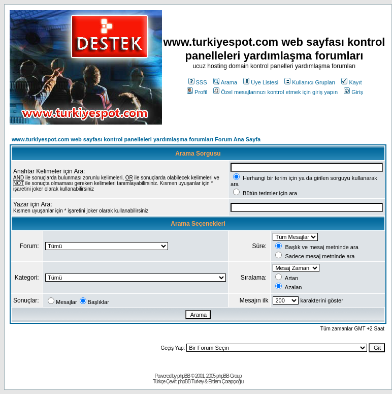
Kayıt (351, 82)
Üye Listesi (260, 82)
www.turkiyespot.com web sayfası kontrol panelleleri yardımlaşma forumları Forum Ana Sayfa (136, 139)
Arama (225, 82)
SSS (197, 82)
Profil (197, 92)
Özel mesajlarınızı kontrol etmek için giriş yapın (275, 92)
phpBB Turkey (191, 381)
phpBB (183, 376)
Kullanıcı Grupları (309, 82)
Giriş (353, 92)
